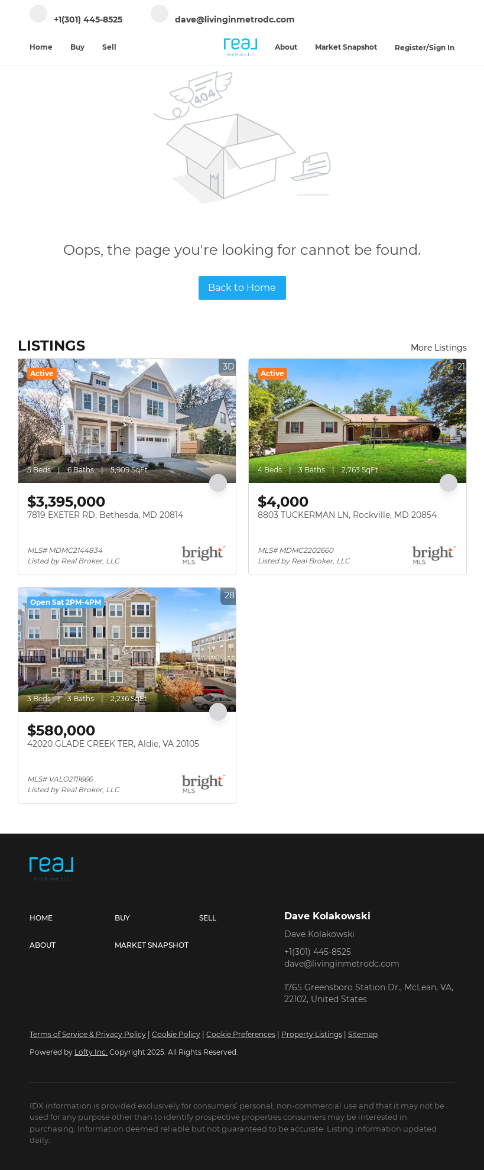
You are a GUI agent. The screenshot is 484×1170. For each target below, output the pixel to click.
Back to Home (242, 287)
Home (41, 47)
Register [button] (410, 47)
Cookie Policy (176, 1034)
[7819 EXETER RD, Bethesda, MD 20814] (127, 421)
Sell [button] (109, 47)
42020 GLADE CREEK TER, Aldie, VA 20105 (113, 743)
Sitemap (363, 1034)
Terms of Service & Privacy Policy (88, 1034)
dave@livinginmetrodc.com (341, 963)
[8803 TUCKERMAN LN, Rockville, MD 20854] (357, 421)
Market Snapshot (346, 47)
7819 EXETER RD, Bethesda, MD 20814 (105, 515)
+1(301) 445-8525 (317, 952)
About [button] (286, 47)
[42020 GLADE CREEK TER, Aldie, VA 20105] (127, 650)
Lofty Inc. (91, 1052)
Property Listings (311, 1034)
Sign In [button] (441, 47)
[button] (72, 918)
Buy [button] (77, 47)
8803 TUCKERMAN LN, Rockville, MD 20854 (347, 515)
